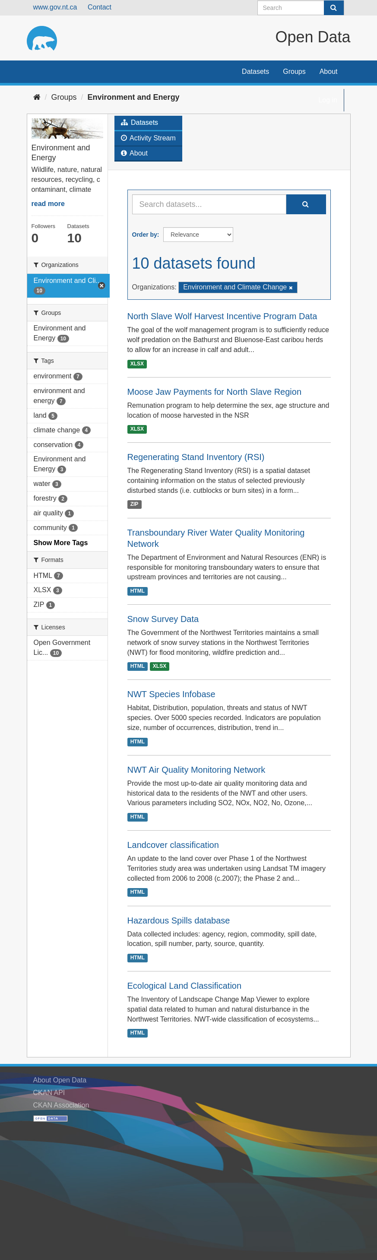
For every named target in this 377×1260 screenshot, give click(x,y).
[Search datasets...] (209, 204)
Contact (99, 7)
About (329, 71)
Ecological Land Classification (184, 985)
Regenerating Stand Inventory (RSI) (196, 457)
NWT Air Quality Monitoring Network (196, 769)
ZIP (134, 504)
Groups (294, 71)
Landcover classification (173, 845)
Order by (144, 234)
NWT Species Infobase (171, 694)
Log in (327, 100)
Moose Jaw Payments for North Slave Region (214, 392)
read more (48, 203)
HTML (137, 591)
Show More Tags (61, 542)
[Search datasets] (300, 7)
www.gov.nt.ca (55, 7)
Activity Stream (148, 138)
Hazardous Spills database (178, 920)
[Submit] (334, 7)
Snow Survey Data (163, 619)
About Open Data (60, 1080)
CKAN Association (61, 1105)
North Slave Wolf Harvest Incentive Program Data (222, 316)
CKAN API (49, 1092)
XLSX (137, 364)
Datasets (255, 71)
